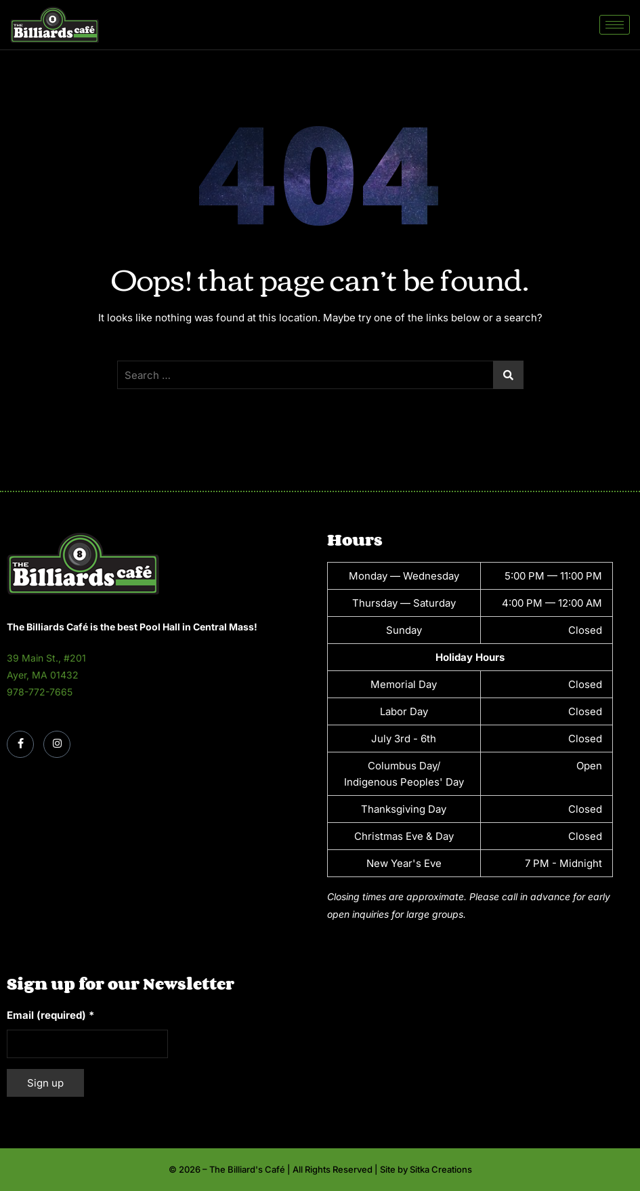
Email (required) (50, 1015)
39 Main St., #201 (46, 658)
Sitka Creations (441, 1169)
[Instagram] (56, 744)
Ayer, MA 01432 (43, 675)
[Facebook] (20, 744)
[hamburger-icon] (614, 25)
